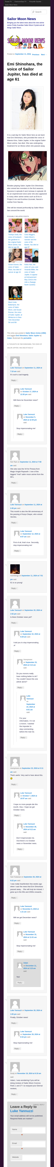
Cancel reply (38, 1105)
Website (15, 1157)
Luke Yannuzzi (16, 368)
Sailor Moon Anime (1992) (36, 333)
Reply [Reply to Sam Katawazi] (14, 898)
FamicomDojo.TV (20, 1)
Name (17, 1130)
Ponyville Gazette (35, 1)
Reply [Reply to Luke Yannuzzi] (14, 380)
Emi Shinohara (22, 336)
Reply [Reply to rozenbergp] (14, 588)
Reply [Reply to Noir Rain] (14, 483)
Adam (9, 338)
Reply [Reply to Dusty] (14, 1094)
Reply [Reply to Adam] (20, 982)
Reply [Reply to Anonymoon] (20, 687)
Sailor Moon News (11, 5)
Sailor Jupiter (34, 336)
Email (17, 1144)
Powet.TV (8, 1)
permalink (27, 338)
